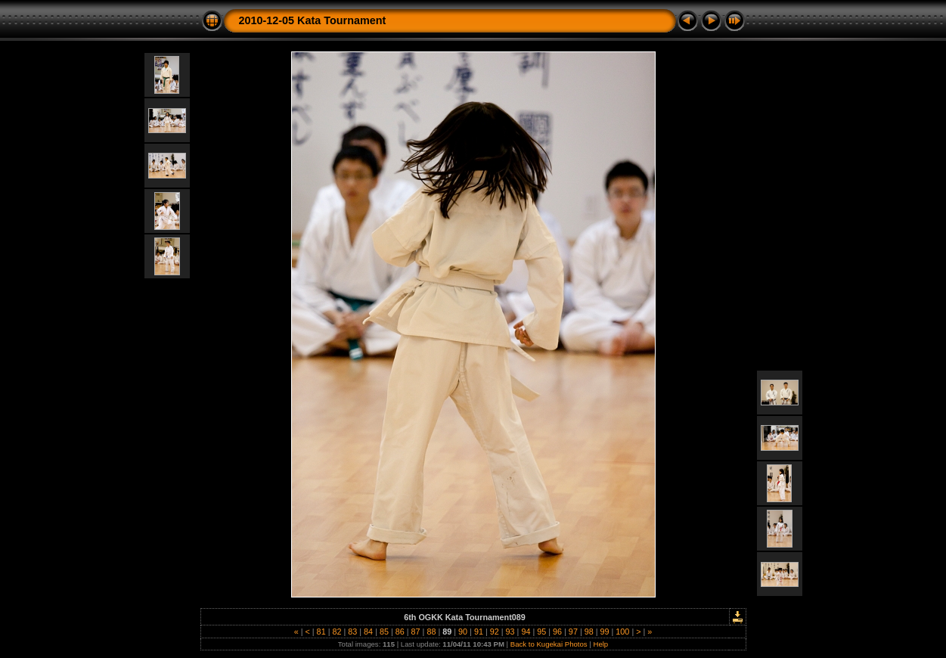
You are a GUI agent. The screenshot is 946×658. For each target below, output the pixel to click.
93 (510, 631)
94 (525, 631)
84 (368, 631)
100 (622, 631)
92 (494, 631)
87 (416, 631)
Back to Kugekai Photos (549, 644)
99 (605, 631)
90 (463, 631)
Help (600, 644)
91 (478, 631)
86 (400, 631)
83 (352, 631)
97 (573, 631)
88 (431, 631)
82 (336, 631)
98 (589, 631)
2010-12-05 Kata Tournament (312, 20)
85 (384, 631)
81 (321, 631)
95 (541, 631)
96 (557, 631)
